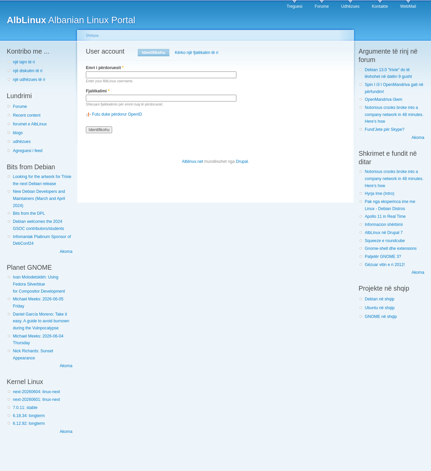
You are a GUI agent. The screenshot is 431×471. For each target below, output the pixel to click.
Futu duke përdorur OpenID (117, 114)
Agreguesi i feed (27, 150)
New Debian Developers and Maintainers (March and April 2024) (39, 198)
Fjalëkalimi (97, 91)
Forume (322, 6)
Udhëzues (350, 6)
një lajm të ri (24, 62)
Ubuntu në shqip (380, 307)
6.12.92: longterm (29, 423)
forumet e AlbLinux (30, 124)
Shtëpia (92, 35)
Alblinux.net (192, 161)
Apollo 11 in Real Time (385, 216)
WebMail (408, 6)
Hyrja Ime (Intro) (379, 193)
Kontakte (380, 6)
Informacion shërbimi (384, 224)
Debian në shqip (379, 299)
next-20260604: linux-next (36, 391)
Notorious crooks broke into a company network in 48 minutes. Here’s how (394, 114)
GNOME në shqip (381, 316)
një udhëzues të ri (29, 79)
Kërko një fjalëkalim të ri (196, 52)
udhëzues (22, 141)
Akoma (66, 251)
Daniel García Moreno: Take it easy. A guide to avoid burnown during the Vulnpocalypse (41, 321)
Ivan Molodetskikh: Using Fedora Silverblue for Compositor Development (39, 284)
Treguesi (294, 6)
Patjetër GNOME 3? (383, 256)
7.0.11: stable (25, 407)
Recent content (26, 115)
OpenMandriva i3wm (383, 99)
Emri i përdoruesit (105, 67)
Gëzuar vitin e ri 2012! (385, 264)
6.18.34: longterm (29, 415)
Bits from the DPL (29, 213)
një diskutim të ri (27, 70)
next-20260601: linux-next (36, 399)
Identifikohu (155, 52)
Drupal (242, 161)
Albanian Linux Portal (71, 20)
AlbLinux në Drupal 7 (384, 232)
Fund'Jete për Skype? (384, 129)
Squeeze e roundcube (385, 240)
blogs (18, 132)
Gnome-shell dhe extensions (391, 248)
